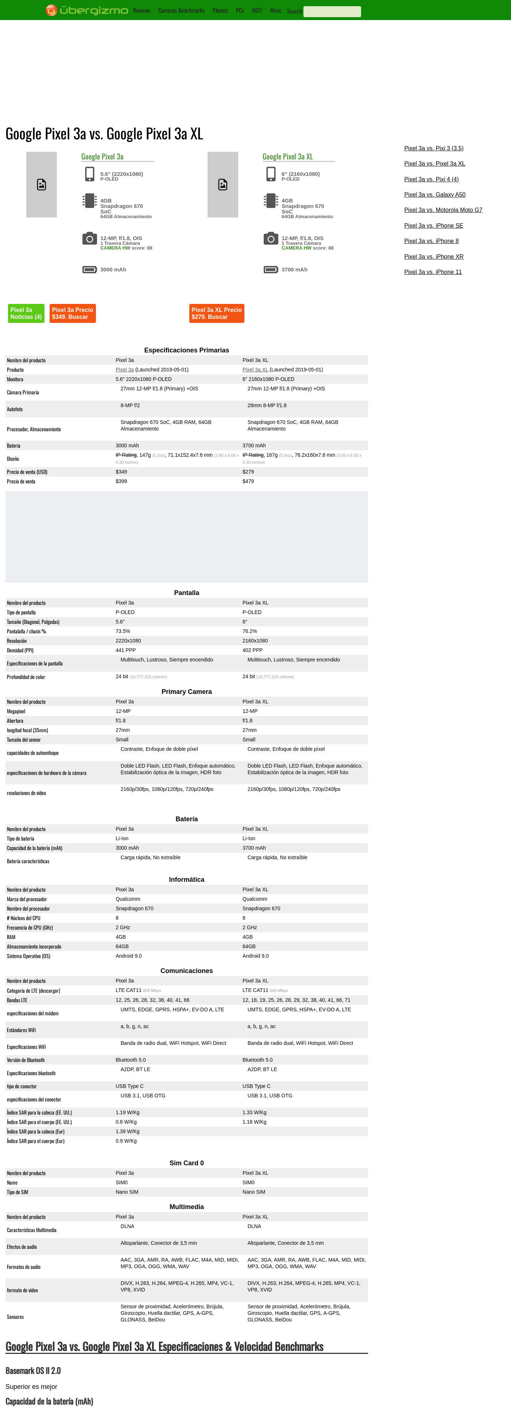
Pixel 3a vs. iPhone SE (433, 226)
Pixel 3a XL (298, 156)
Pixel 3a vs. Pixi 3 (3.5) (434, 148)
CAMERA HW (115, 248)
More (275, 10)
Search (294, 11)
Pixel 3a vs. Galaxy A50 (434, 195)
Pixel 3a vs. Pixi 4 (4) (431, 179)
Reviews (141, 10)
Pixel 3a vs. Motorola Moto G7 (443, 210)
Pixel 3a (112, 156)
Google (90, 156)
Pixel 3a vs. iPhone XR (434, 257)
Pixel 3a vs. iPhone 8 (431, 241)
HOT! (257, 10)
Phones (220, 10)
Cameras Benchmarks (181, 10)
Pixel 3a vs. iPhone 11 (433, 272)
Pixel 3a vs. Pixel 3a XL (434, 164)
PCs (240, 10)
